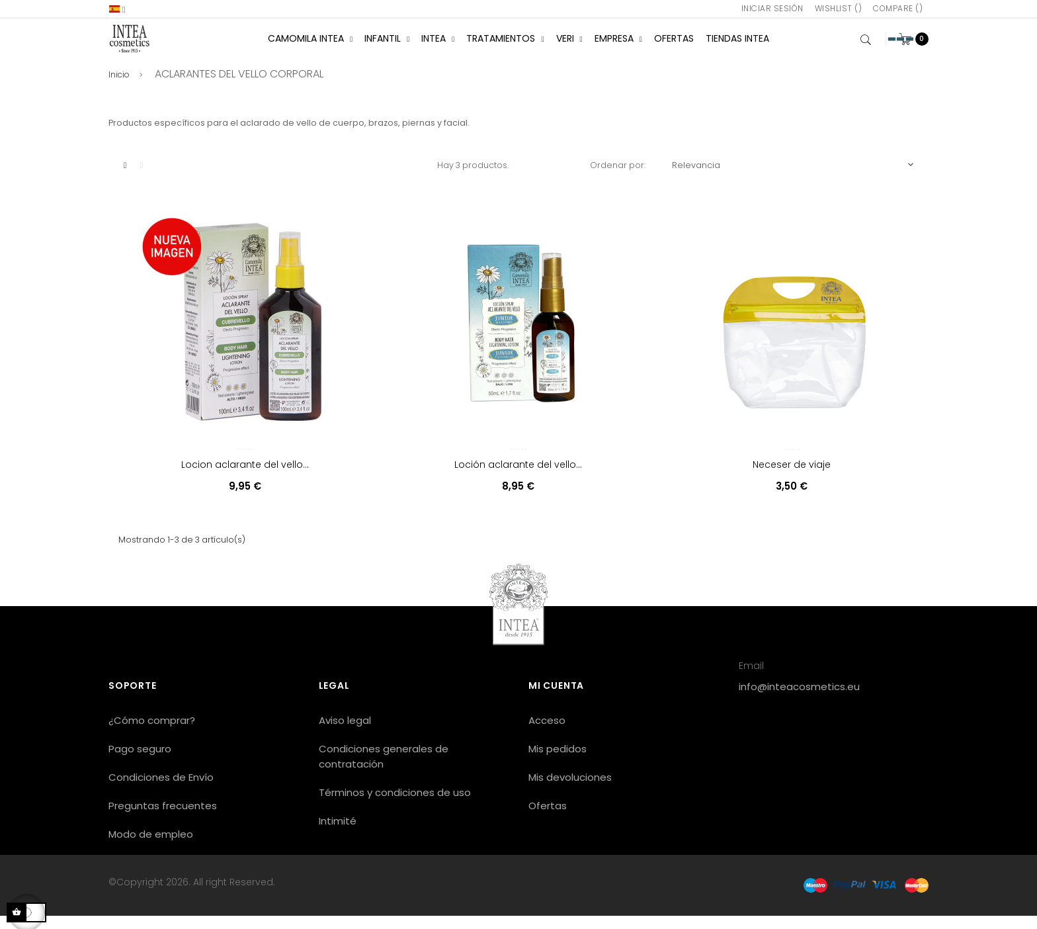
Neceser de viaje (792, 477)
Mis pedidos (557, 762)
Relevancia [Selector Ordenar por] (794, 178)
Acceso (546, 733)
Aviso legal (345, 733)
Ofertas (547, 819)
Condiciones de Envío (161, 790)
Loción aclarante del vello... (518, 477)
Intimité (337, 834)
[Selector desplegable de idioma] (117, 9)
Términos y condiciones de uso (395, 806)
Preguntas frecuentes (162, 819)
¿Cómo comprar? (151, 733)
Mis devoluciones (570, 790)
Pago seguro (139, 762)
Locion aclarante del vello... (245, 477)
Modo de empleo (150, 847)
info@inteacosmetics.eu (799, 700)
